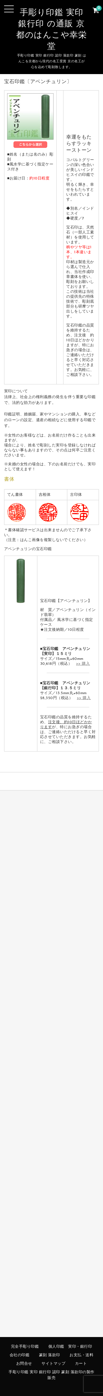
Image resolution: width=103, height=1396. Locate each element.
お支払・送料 (81, 1355)
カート (81, 1364)
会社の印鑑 (20, 1355)
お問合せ (24, 1364)
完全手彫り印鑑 (25, 1347)
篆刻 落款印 (49, 1355)
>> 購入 (83, 664)
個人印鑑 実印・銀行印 (70, 1347)
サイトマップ (53, 1364)
